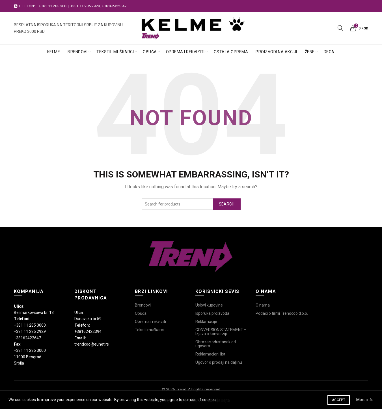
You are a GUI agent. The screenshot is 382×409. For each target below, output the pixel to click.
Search (227, 204)
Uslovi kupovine (209, 305)
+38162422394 (88, 331)
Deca (329, 52)
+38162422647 (114, 6)
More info (365, 399)
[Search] (340, 28)
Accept (338, 400)
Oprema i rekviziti (185, 52)
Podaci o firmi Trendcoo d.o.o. (282, 313)
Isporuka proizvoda (212, 313)
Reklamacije (206, 321)
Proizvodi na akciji (276, 52)
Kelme (53, 52)
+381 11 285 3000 (53, 6)
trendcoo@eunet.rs (91, 344)
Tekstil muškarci (115, 52)
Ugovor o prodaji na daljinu (218, 362)
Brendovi (77, 52)
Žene (310, 52)
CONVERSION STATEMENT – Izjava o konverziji (221, 331)
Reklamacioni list (210, 354)
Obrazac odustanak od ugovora (215, 344)
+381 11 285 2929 (85, 6)
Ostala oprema (231, 52)
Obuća (150, 52)
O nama (263, 305)
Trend (181, 389)
